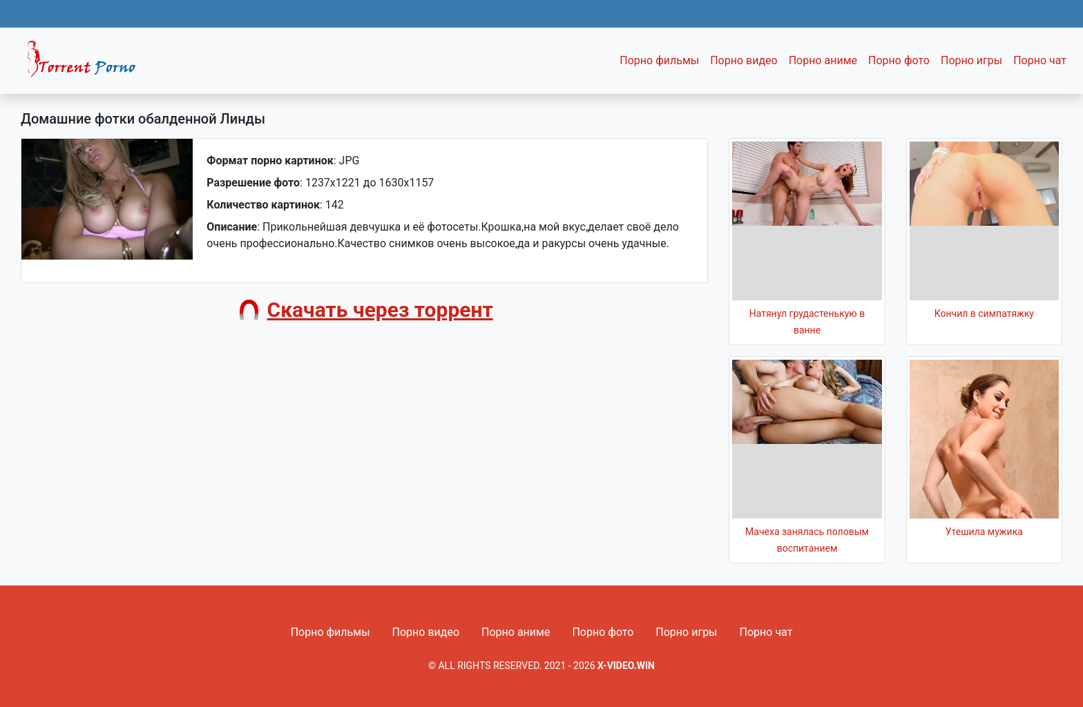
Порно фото (899, 60)
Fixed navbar (87, 64)
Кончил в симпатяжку (984, 313)
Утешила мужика (984, 531)
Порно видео (744, 60)
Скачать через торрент (380, 310)
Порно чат (1039, 60)
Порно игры (971, 60)
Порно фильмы (659, 60)
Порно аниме (823, 60)
